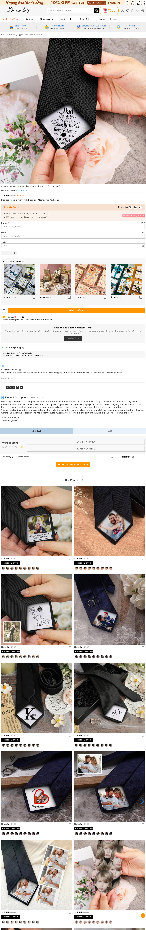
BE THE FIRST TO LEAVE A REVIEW (73, 464)
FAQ (109, 431)
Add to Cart (76, 310)
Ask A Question (86, 448)
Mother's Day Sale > (133, 215)
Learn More (6, 378)
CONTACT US (73, 338)
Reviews (36, 431)
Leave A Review (86, 442)
